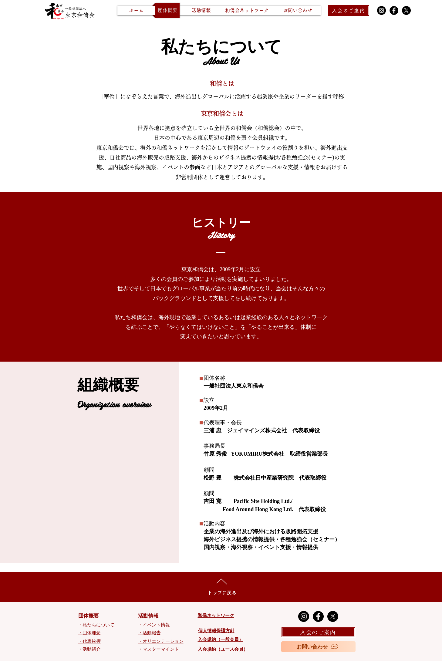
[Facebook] (394, 10)
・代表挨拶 (89, 641)
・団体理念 (89, 632)
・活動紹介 (89, 649)
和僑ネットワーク (216, 615)
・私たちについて (96, 624)
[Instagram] (381, 10)
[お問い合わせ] (318, 646)
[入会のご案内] (348, 10)
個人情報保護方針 (216, 630)
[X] (406, 10)
